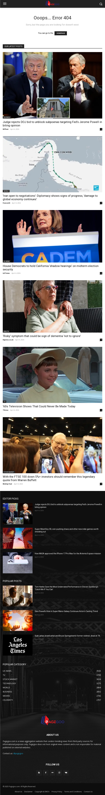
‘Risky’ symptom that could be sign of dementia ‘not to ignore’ (42, 336)
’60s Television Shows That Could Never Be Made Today (39, 406)
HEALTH (6, 331)
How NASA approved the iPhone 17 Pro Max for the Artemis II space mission (68, 553)
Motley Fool (7, 484)
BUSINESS (7, 117)
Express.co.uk (8, 340)
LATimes (6, 273)
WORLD (6, 191)
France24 (6, 203)
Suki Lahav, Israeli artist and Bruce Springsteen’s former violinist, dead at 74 (67, 636)
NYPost (5, 129)
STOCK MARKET (9, 472)
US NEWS (7, 261)
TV (4, 402)
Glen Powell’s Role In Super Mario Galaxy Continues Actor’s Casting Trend (66, 611)
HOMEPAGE (61, 33)
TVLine (5, 410)
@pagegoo (18, 753)
